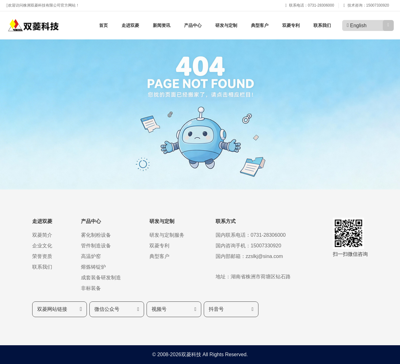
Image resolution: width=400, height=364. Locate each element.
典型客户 (259, 25)
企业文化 (42, 245)
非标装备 (91, 288)
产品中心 (193, 25)
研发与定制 (226, 25)
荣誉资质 (42, 256)
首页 (103, 25)
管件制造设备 (96, 245)
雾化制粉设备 (96, 235)
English (358, 25)
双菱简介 (42, 235)
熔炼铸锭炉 (93, 267)
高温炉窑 (91, 256)
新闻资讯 (161, 25)
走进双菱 (130, 25)
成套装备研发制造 (101, 277)
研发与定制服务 (166, 235)
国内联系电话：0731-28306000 (251, 235)
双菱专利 (291, 25)
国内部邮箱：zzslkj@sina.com (249, 256)
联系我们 (322, 25)
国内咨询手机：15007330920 (248, 245)
